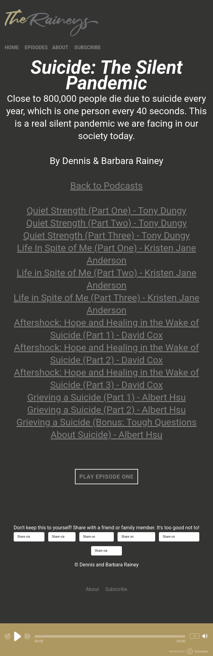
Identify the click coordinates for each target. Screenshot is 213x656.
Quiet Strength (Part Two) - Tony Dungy (106, 223)
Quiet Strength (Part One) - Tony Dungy (107, 210)
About (60, 47)
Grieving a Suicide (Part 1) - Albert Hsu (106, 397)
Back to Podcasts (106, 185)
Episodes (36, 47)
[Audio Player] (106, 639)
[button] (110, 636)
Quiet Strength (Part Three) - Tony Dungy (106, 235)
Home (12, 47)
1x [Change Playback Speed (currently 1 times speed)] (194, 636)
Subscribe (87, 47)
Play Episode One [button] (106, 476)
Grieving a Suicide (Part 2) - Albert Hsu (106, 409)
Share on (96, 536)
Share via (29, 536)
